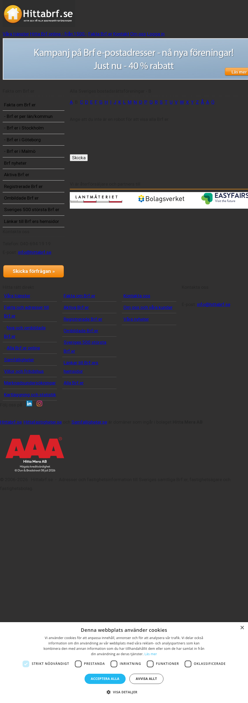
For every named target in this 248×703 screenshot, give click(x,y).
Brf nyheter (23, 193)
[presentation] (114, 150)
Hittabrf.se (34, 585)
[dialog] (124, 662)
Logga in (148, 18)
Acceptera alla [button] (105, 678)
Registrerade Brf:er (25, 221)
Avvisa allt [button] (146, 678)
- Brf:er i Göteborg (30, 170)
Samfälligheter (19, 489)
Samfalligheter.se (112, 585)
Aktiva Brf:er (25, 205)
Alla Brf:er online (23, 478)
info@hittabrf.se (27, 342)
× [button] (242, 628)
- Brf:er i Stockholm (23, 154)
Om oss (121, 18)
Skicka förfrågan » (31, 365)
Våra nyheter (127, 457)
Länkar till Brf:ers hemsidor (29, 273)
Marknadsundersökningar (30, 512)
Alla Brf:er (69, 512)
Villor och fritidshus (24, 501)
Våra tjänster (100, 10)
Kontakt (94, 18)
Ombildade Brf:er (29, 237)
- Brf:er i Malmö (28, 182)
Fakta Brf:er (209, 10)
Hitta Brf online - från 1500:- (155, 10)
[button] (124, 692)
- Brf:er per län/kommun (25, 134)
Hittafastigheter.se (65, 585)
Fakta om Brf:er (28, 118)
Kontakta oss (127, 425)
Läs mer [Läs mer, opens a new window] (150, 654)
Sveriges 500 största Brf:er (26, 253)
